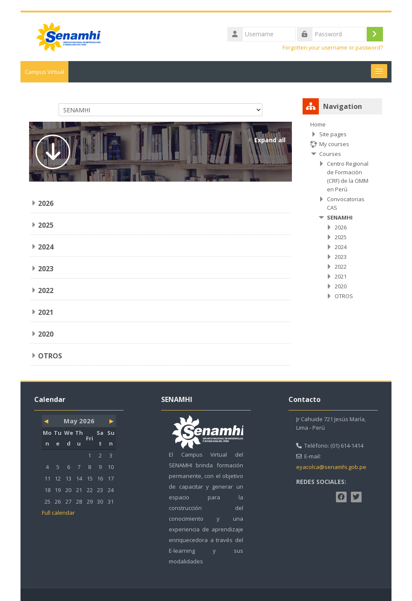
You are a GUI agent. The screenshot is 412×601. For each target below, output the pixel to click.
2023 (45, 268)
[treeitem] (342, 210)
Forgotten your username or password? (333, 47)
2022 (45, 290)
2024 (45, 247)
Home (318, 124)
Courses (330, 154)
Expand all (269, 140)
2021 (45, 312)
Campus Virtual (44, 72)
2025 (45, 225)
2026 (45, 203)
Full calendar (58, 512)
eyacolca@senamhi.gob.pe (331, 467)
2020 (45, 334)
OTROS (50, 356)
